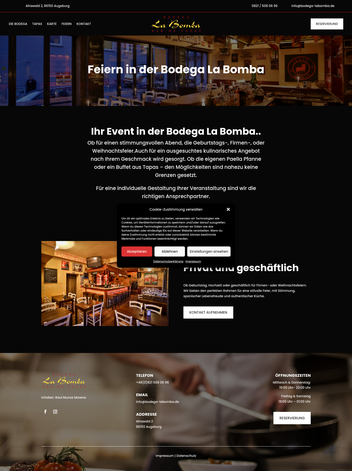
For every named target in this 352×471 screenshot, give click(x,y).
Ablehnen (170, 251)
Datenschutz (186, 455)
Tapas (37, 24)
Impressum (193, 261)
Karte (52, 24)
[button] (228, 209)
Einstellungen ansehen (209, 251)
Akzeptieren (137, 251)
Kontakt (84, 24)
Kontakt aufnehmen (208, 312)
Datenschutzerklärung (168, 261)
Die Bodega (18, 24)
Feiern (67, 24)
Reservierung (327, 24)
